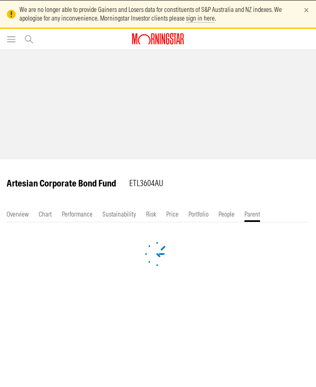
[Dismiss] (306, 10)
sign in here (200, 18)
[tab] (18, 214)
